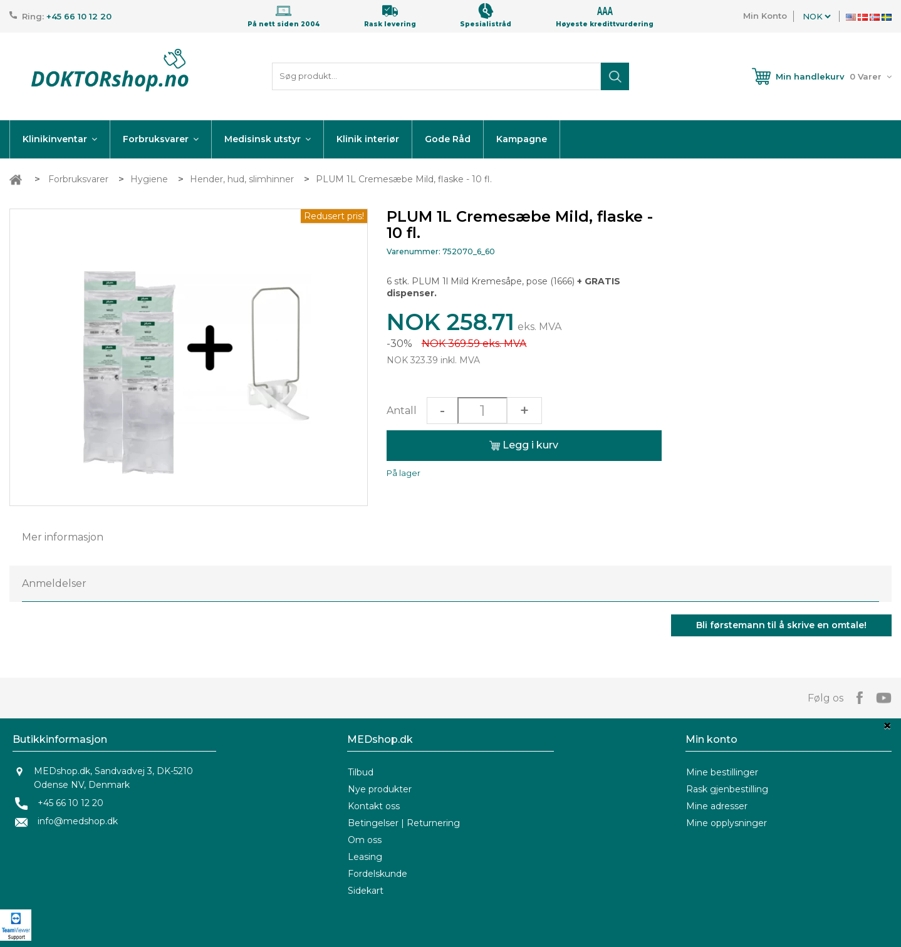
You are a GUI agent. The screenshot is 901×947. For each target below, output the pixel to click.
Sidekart (365, 891)
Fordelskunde (377, 874)
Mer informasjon (62, 537)
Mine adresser (716, 806)
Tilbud (360, 772)
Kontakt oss (374, 806)
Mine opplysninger (726, 823)
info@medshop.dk (78, 821)
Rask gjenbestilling (727, 789)
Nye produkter (380, 789)
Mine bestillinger (722, 772)
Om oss (365, 840)
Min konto (711, 739)
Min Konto (765, 16)
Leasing (365, 857)
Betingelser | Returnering (404, 823)
